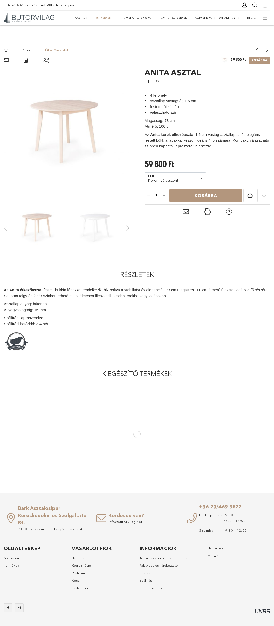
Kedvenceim (81, 588)
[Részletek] (26, 60)
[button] (249, 195)
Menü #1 (214, 556)
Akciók (81, 18)
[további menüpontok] (265, 18)
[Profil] (245, 5)
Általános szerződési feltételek (163, 558)
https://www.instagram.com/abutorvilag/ (19, 607)
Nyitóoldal (12, 558)
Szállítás (146, 580)
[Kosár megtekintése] (265, 5)
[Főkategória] (6, 50)
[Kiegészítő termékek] (46, 60)
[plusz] (164, 196)
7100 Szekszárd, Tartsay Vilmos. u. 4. (51, 529)
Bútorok (103, 18)
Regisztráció (81, 565)
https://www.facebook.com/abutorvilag (8, 607)
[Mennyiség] (156, 196)
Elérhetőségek (151, 588)
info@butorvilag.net (58, 5)
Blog (251, 18)
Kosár (76, 580)
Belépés (78, 558)
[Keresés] (255, 5)
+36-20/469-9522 (21, 5)
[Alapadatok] (6, 60)
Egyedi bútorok (173, 18)
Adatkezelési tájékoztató (159, 565)
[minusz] (149, 196)
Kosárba (259, 60)
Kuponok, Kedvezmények (217, 18)
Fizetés (145, 573)
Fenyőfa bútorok (135, 18)
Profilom (78, 573)
